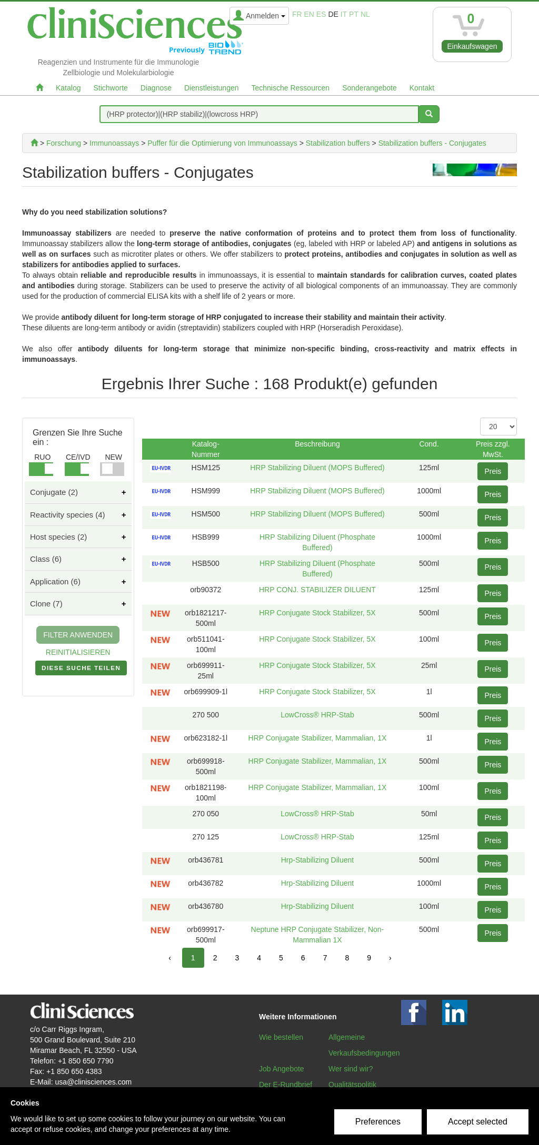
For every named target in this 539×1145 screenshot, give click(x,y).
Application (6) (55, 581)
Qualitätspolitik (352, 1084)
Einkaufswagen (472, 46)
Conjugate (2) (54, 492)
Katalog (68, 88)
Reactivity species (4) (67, 514)
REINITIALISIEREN (78, 652)
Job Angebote (281, 1069)
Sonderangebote (369, 88)
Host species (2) (58, 536)
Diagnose (156, 88)
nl (365, 14)
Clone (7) (46, 603)
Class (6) (46, 558)
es (321, 14)
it (344, 14)
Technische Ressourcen (291, 88)
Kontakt (422, 88)
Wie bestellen (281, 1037)
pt (353, 14)
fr (297, 14)
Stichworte (110, 88)
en (309, 14)
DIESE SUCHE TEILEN (81, 670)
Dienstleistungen (211, 88)
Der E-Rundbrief (285, 1084)
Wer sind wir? (350, 1069)
